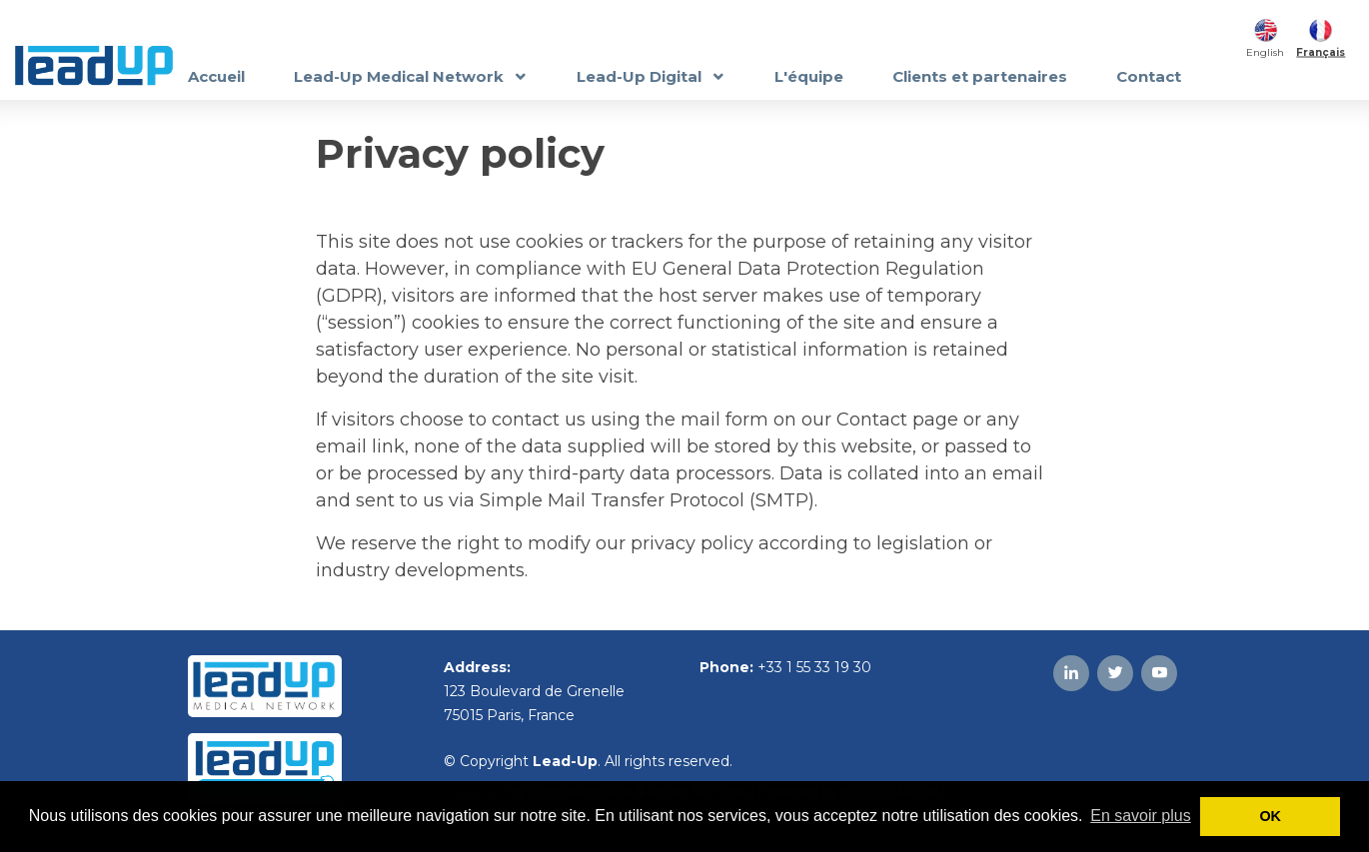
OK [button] (1270, 816)
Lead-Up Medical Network (401, 76)
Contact (1148, 76)
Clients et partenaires (979, 76)
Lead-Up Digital (641, 76)
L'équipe (808, 76)
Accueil (216, 76)
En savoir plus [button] (1140, 815)
